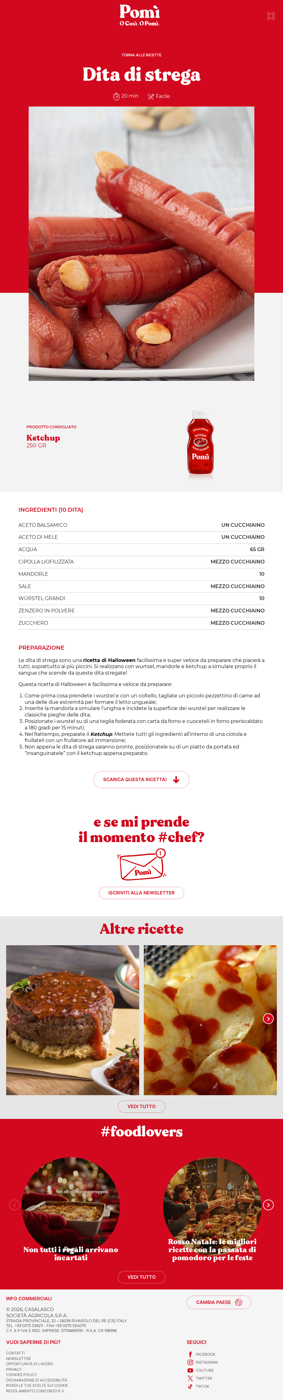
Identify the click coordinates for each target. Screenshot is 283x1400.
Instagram (202, 1362)
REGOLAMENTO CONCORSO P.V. (35, 1391)
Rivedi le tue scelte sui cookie (37, 1385)
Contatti (15, 1353)
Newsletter (18, 1358)
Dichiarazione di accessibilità (36, 1380)
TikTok (198, 1386)
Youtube (200, 1370)
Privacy (14, 1369)
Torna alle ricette (141, 55)
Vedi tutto (141, 1106)
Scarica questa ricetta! (135, 779)
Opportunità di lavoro (29, 1364)
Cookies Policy (21, 1374)
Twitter (199, 1378)
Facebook (201, 1354)
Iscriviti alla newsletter (141, 893)
